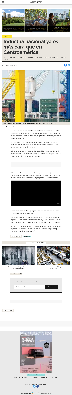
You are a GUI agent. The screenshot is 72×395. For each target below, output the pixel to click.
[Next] (68, 20)
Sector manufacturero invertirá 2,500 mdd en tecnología (53, 267)
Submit (51, 287)
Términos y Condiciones (40, 377)
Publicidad (55, 377)
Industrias (7, 36)
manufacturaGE (34, 386)
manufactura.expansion (37, 386)
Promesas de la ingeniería (36, 375)
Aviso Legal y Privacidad (20, 377)
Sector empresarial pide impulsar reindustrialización (18, 267)
